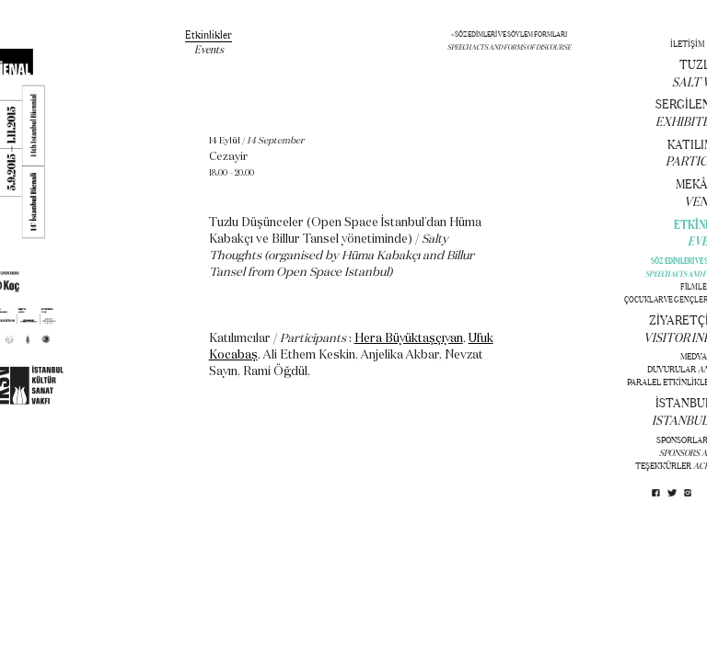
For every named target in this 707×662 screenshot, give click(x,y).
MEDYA (693, 356)
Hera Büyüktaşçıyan (408, 339)
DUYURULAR (671, 369)
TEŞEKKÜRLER (663, 466)
